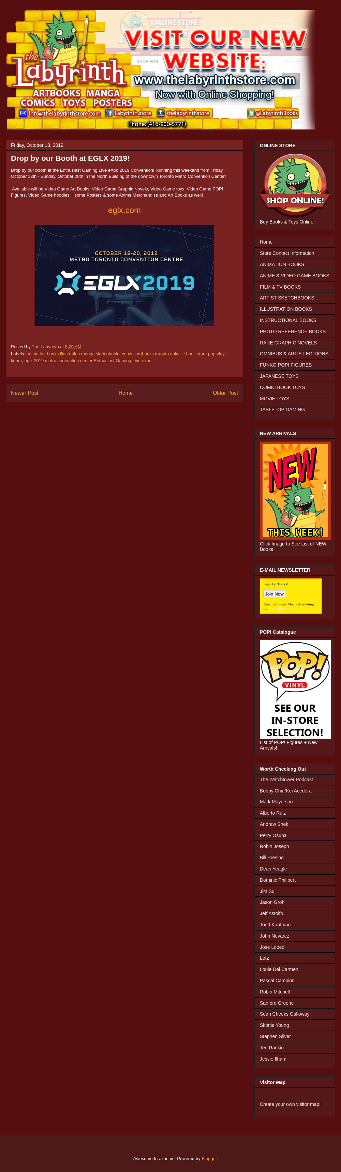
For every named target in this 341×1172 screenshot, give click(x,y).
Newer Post (25, 393)
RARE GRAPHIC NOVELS (288, 342)
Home (126, 393)
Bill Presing (272, 857)
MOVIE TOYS (275, 398)
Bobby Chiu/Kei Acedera (286, 790)
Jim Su (267, 891)
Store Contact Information (287, 253)
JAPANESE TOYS (279, 376)
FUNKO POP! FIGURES (286, 365)
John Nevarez (274, 936)
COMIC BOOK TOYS (282, 387)
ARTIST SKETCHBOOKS (287, 297)
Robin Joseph (274, 846)
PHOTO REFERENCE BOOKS (293, 331)
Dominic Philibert (278, 880)
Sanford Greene (277, 1003)
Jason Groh (272, 902)
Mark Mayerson (276, 801)
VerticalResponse (281, 608)
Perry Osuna (273, 835)
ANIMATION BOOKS (282, 264)
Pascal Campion (277, 980)
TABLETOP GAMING (282, 409)
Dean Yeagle (273, 869)
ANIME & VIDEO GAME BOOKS (294, 275)
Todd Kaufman (275, 924)
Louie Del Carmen (279, 969)
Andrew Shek (274, 824)
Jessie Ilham (273, 1059)
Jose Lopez (272, 947)
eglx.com (124, 210)
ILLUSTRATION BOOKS (286, 309)
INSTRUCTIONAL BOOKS (288, 320)
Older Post (225, 393)
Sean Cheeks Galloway (285, 1014)
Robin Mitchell (275, 991)
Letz (264, 958)
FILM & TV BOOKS (280, 287)
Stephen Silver (275, 1036)
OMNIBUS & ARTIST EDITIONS (294, 353)
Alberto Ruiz (273, 813)
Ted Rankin (272, 1047)
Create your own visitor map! (290, 1104)
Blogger (209, 1158)
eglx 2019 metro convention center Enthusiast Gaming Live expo (88, 360)
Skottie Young (274, 1025)
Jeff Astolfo (271, 913)
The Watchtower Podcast (286, 779)
